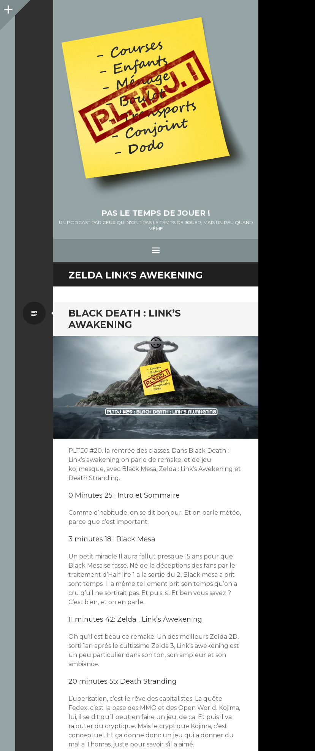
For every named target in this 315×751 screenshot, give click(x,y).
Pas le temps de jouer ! (155, 213)
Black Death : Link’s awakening (124, 318)
